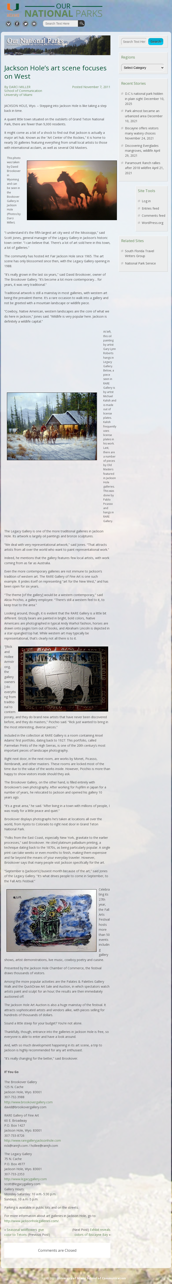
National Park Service (140, 263)
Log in (146, 201)
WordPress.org (152, 223)
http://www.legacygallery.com (25, 1179)
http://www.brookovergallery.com (28, 1102)
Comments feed (153, 215)
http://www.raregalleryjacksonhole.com (32, 1140)
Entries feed (150, 208)
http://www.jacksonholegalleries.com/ (31, 1221)
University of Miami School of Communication (91, 1278)
